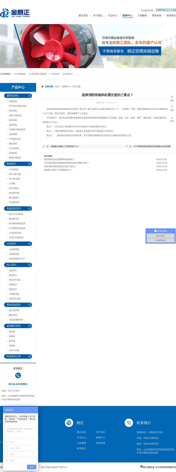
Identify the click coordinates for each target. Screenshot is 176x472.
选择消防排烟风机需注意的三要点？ (60, 166)
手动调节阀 (14, 202)
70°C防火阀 (14, 179)
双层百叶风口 (15, 280)
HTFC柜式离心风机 (18, 106)
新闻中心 (127, 15)
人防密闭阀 (14, 249)
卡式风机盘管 (15, 233)
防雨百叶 (13, 289)
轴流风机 (13, 143)
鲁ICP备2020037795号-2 (54, 467)
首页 (57, 86)
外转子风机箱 (15, 115)
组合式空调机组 (16, 214)
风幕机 (12, 345)
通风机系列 (12, 95)
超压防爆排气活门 (17, 259)
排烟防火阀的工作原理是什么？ (65, 146)
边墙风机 (13, 134)
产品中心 (112, 15)
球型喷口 (13, 284)
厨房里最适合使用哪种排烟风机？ (59, 159)
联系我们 (171, 15)
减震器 (12, 336)
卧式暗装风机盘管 (17, 223)
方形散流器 (14, 294)
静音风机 (13, 120)
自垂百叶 (13, 270)
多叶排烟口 (14, 188)
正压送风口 (68, 74)
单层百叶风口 (15, 298)
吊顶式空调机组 (16, 237)
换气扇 (12, 341)
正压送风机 (14, 148)
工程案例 (142, 15)
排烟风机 (13, 101)
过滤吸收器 (14, 254)
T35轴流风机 (15, 139)
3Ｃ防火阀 (54, 74)
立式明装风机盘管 (17, 228)
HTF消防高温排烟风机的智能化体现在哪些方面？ (66, 163)
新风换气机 (14, 219)
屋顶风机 (13, 153)
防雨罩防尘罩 (14, 356)
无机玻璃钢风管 (16, 320)
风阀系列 (11, 164)
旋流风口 (13, 275)
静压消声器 (14, 310)
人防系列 (11, 243)
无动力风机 (14, 350)
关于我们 (98, 15)
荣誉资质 (156, 15)
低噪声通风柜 (15, 158)
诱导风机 (13, 111)
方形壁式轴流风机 (17, 129)
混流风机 (13, 125)
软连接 (12, 331)
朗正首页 (83, 15)
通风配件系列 (14, 326)
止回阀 (12, 183)
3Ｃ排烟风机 (19, 74)
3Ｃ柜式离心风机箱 (37, 74)
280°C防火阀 (15, 174)
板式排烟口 (14, 197)
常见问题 (76, 86)
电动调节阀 (14, 193)
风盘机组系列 (14, 208)
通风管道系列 (14, 304)
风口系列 (11, 265)
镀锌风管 (13, 315)
